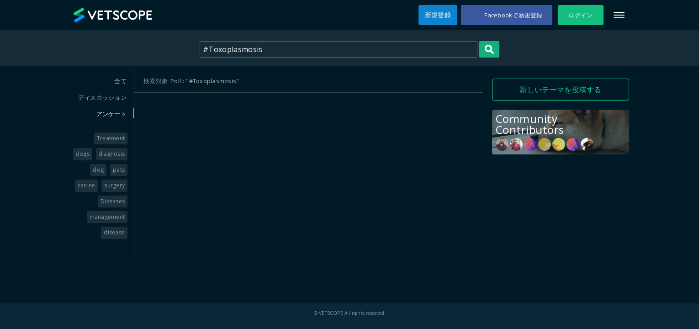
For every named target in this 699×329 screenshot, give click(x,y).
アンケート (111, 114)
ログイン (580, 15)
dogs (83, 154)
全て (120, 81)
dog (98, 170)
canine (86, 185)
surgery (114, 185)
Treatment (111, 138)
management (107, 217)
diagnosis (112, 154)
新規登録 (438, 15)
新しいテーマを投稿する (560, 90)
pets (119, 170)
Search (489, 49)
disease (114, 232)
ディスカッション (102, 97)
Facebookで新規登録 (513, 15)
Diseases (113, 201)
